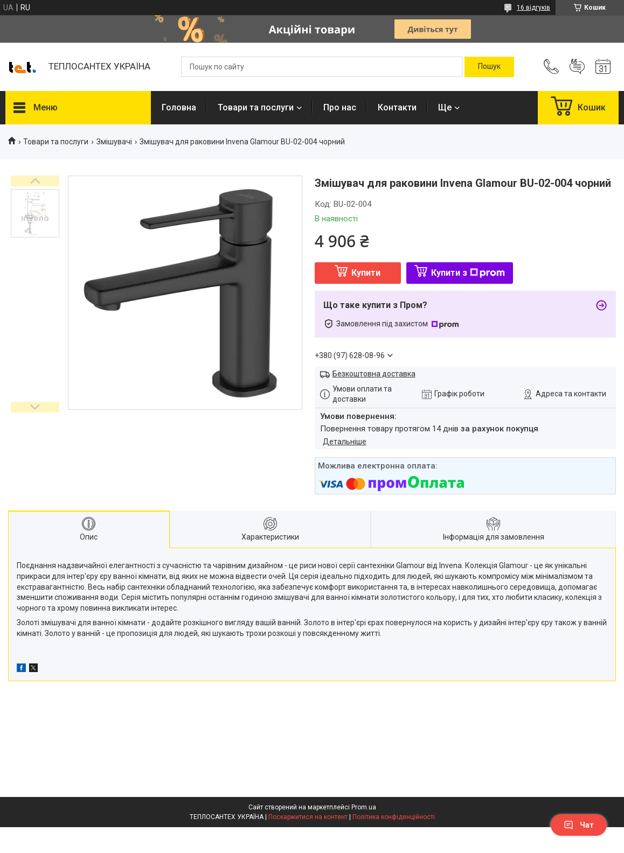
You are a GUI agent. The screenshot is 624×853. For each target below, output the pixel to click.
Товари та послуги (256, 107)
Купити (365, 273)
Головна (179, 107)
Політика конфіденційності (393, 817)
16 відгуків (533, 7)
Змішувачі (114, 141)
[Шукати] (489, 67)
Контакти (397, 107)
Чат (579, 825)
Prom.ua (363, 807)
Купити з (468, 273)
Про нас (339, 107)
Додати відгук (577, 67)
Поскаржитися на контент (308, 817)
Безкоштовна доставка (373, 373)
